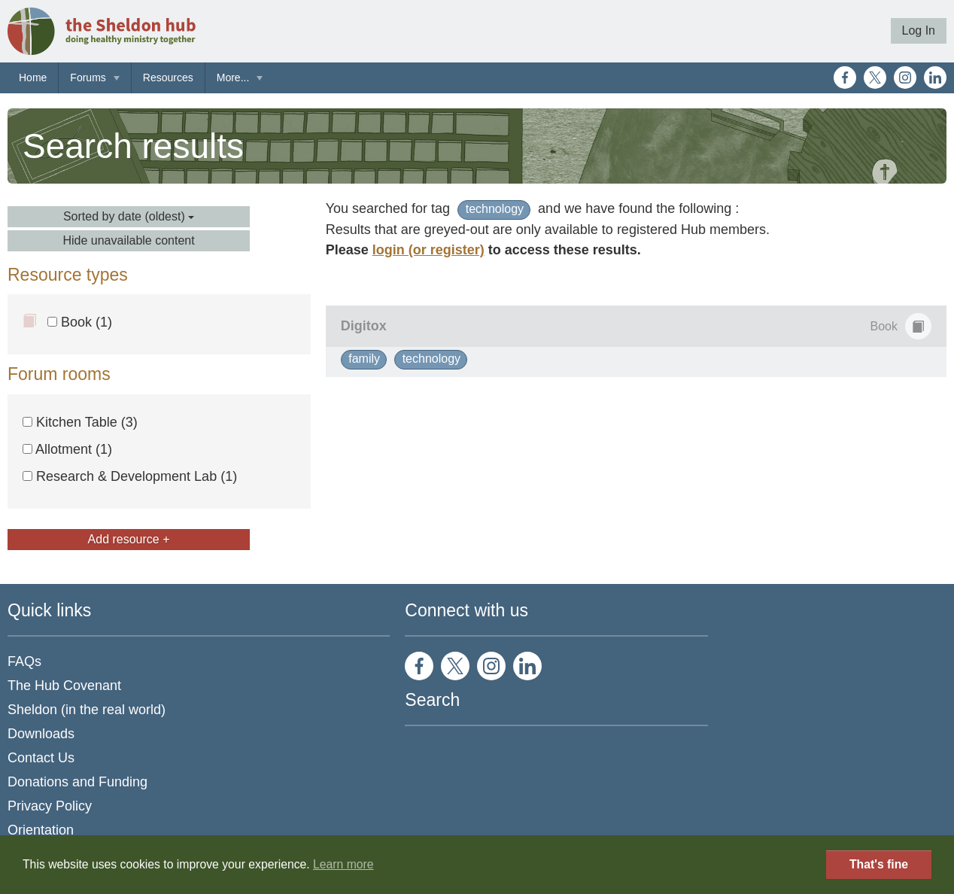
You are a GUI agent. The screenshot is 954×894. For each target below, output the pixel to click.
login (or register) (428, 249)
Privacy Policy (50, 805)
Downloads (41, 733)
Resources (168, 77)
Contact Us (41, 757)
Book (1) (79, 322)
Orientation (41, 830)
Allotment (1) (67, 449)
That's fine (878, 864)
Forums (87, 77)
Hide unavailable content (128, 240)
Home (33, 77)
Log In (918, 30)
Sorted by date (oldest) (128, 216)
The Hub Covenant (64, 685)
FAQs (24, 661)
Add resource (129, 539)
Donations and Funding (77, 781)
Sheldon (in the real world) (87, 709)
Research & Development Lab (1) (130, 476)
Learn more (343, 864)
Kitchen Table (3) (80, 422)
